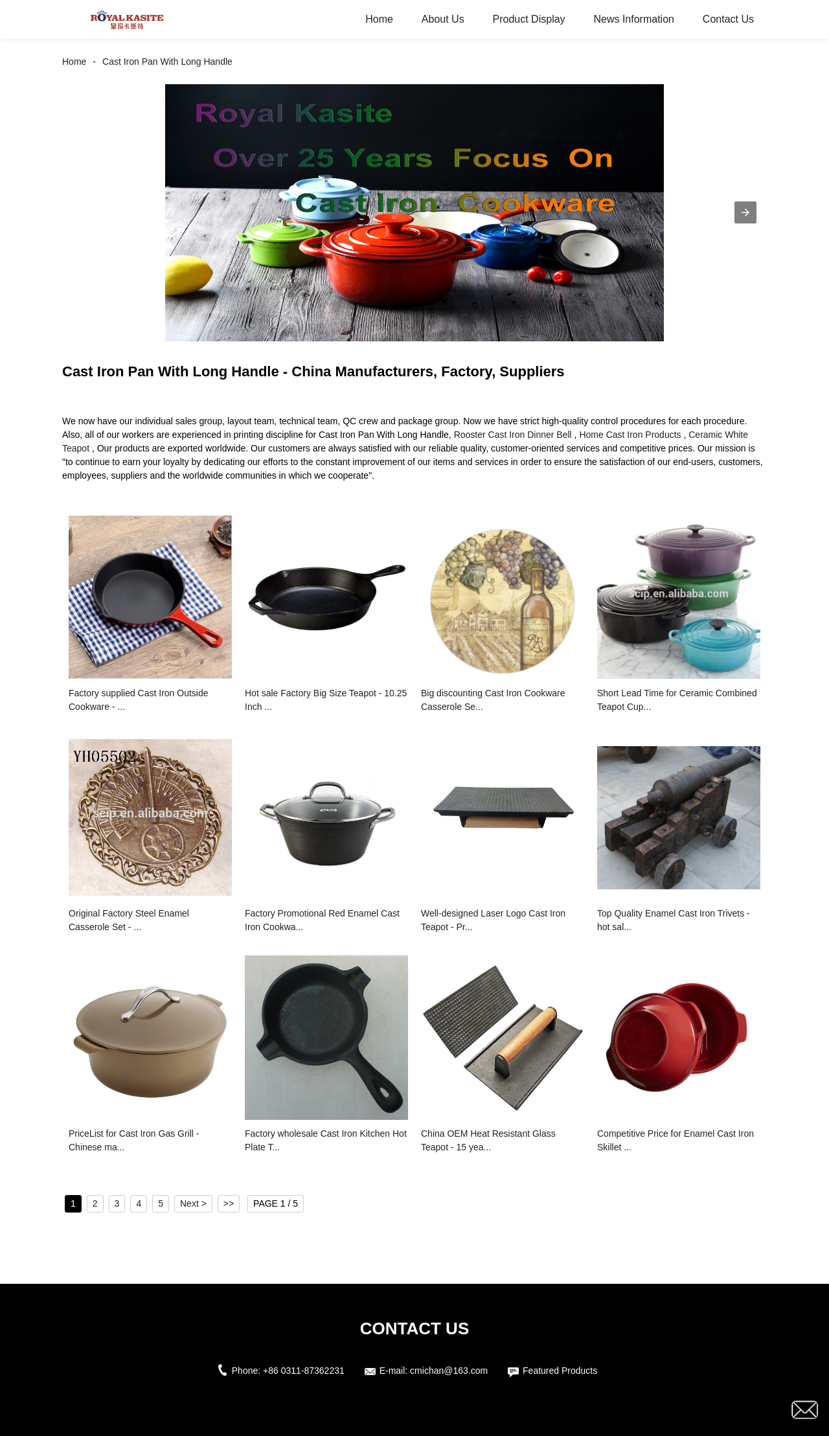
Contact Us (728, 19)
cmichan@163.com (449, 1370)
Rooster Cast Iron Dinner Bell (513, 434)
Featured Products (560, 1370)
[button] (745, 212)
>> (228, 1203)
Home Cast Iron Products (630, 434)
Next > (193, 1203)
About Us (443, 19)
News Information (633, 19)
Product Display (529, 19)
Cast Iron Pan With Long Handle (167, 61)
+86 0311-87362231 (304, 1370)
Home (379, 19)
